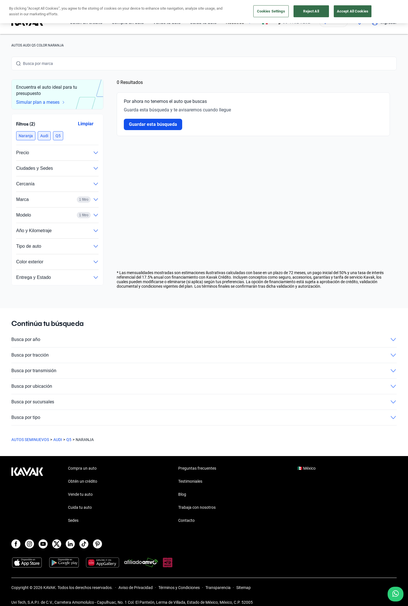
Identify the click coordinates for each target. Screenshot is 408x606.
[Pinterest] (97, 543)
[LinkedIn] (70, 543)
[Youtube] (43, 543)
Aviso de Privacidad (135, 587)
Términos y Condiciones (179, 587)
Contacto (186, 520)
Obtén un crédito (82, 481)
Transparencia (218, 587)
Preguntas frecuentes (197, 468)
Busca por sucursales (204, 402)
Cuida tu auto (80, 507)
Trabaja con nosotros (197, 507)
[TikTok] (83, 543)
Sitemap (243, 587)
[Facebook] (15, 543)
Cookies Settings (271, 11)
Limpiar (86, 123)
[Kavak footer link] (27, 495)
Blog (182, 494)
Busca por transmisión (204, 371)
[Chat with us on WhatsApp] (395, 594)
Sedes (73, 520)
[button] (25, 135)
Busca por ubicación (204, 386)
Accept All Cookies (352, 11)
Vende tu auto (80, 494)
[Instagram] (29, 543)
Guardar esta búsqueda (153, 124)
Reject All (311, 11)
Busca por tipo (204, 417)
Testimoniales (190, 481)
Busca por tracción (204, 355)
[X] (56, 543)
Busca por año (204, 339)
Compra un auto (82, 468)
